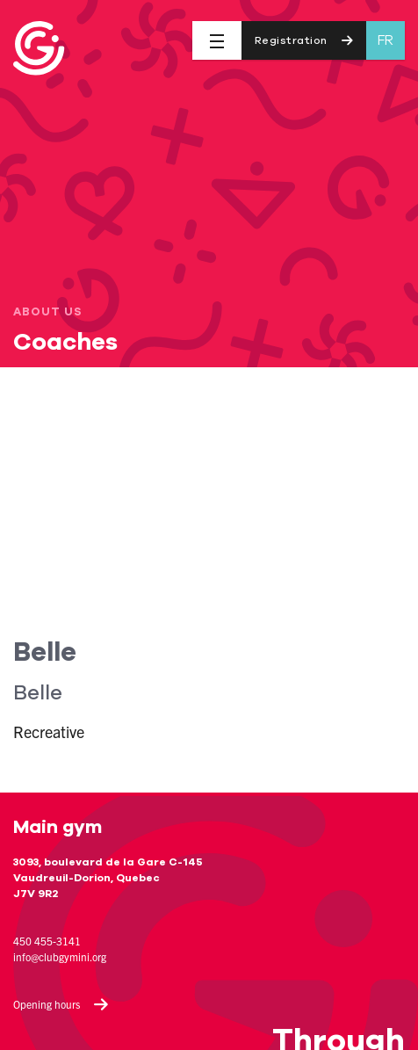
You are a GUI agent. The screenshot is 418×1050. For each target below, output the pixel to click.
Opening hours (61, 1004)
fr (385, 40)
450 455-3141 (47, 940)
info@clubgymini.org (59, 956)
